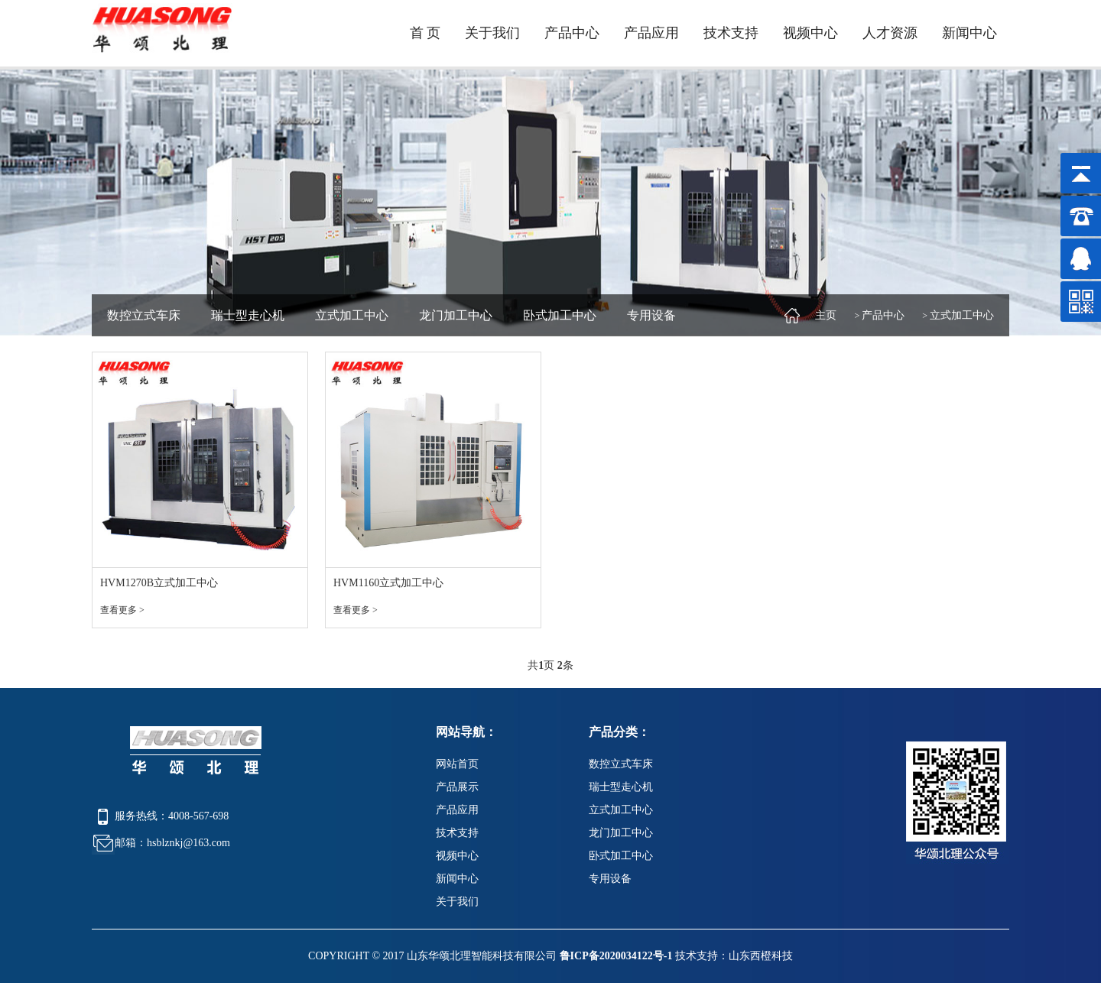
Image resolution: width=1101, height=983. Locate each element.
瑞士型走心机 (247, 315)
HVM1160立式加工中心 (388, 583)
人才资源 (889, 33)
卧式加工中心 (559, 315)
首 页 (425, 33)
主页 (825, 315)
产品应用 (651, 33)
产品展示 (457, 787)
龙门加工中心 (455, 315)
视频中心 (810, 33)
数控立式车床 (143, 315)
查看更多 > (122, 610)
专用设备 (651, 315)
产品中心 (571, 33)
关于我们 (492, 33)
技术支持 (730, 33)
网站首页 (457, 764)
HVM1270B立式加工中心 (159, 583)
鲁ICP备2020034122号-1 (616, 956)
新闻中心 (969, 33)
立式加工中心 (351, 315)
